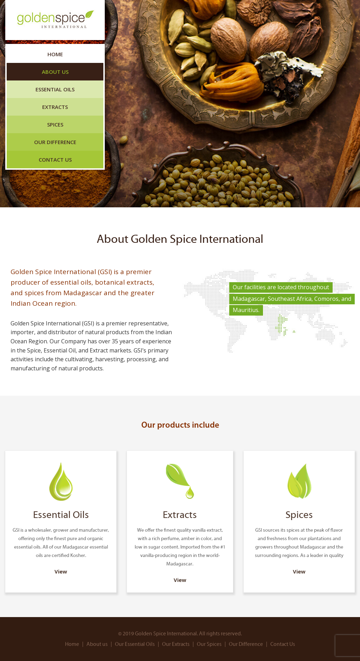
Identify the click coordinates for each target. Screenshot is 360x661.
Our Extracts (175, 644)
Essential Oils (55, 89)
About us (55, 71)
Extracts (55, 106)
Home (55, 54)
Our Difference (55, 141)
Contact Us (55, 159)
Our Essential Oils (135, 644)
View (60, 571)
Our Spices (209, 644)
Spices (55, 124)
